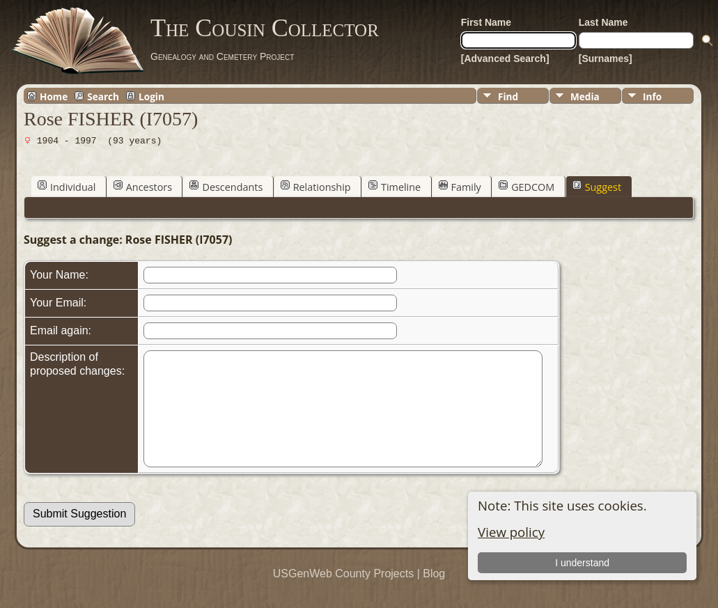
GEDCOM (526, 187)
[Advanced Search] (505, 58)
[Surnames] (605, 58)
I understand (582, 562)
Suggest (596, 187)
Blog (434, 594)
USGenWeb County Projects (343, 594)
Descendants (226, 187)
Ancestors (143, 187)
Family (460, 187)
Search (103, 96)
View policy (511, 531)
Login (151, 96)
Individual (66, 187)
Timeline (394, 187)
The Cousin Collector (264, 28)
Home (54, 96)
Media (585, 96)
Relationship (316, 187)
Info (652, 96)
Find (508, 96)
